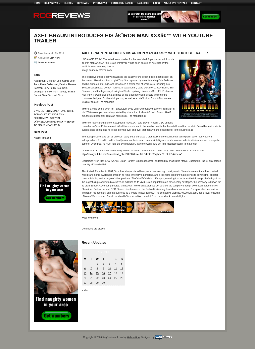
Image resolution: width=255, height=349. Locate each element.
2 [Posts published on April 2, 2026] (103, 263)
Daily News (52, 3)
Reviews (83, 3)
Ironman (38, 88)
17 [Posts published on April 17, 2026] (109, 273)
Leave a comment (46, 62)
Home (37, 3)
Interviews (100, 3)
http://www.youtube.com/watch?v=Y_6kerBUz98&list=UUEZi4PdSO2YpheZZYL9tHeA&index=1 (132, 154)
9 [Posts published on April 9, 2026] (103, 268)
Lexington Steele (43, 91)
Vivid (61, 95)
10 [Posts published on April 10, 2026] (109, 268)
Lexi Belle (62, 88)
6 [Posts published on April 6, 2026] (85, 268)
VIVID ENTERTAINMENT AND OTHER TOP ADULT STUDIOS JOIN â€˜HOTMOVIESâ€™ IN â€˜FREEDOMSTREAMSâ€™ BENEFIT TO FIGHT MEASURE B (55, 118)
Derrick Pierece (67, 84)
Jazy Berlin (50, 88)
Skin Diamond (49, 95)
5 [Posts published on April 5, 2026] (122, 263)
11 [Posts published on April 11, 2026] (115, 268)
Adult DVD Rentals (175, 3)
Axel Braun (40, 80)
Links (156, 3)
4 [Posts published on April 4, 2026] (115, 263)
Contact (196, 3)
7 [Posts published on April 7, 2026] (91, 268)
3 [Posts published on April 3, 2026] (109, 263)
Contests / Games (122, 3)
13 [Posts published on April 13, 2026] (85, 273)
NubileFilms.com (43, 137)
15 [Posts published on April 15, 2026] (97, 273)
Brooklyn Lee (54, 80)
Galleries (143, 3)
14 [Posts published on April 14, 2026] (91, 273)
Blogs (68, 3)
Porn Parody (59, 91)
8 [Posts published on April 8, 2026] (97, 268)
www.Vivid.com (90, 217)
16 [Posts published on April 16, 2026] (103, 273)
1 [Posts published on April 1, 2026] (97, 263)
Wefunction (133, 337)
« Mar (85, 290)
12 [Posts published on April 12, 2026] (121, 268)
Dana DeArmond (49, 84)
